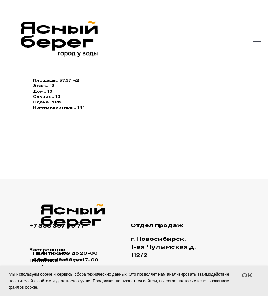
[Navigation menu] (257, 39)
